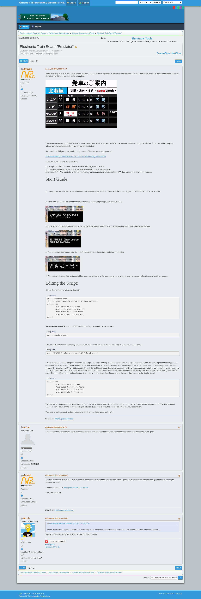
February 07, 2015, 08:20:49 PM (56, 475)
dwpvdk (27, 69)
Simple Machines (38, 593)
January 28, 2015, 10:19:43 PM (56, 427)
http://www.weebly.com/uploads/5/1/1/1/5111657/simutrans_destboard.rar (76, 156)
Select (53, 295)
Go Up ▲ (179, 593)
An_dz (26, 518)
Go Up (22, 567)
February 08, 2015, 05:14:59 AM (56, 518)
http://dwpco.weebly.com (64, 419)
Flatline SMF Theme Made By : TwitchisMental (34, 596)
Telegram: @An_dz (52, 547)
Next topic (176, 53)
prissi (26, 427)
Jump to (146, 578)
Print (178, 61)
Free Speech (50, 545)
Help (160, 593)
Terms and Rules (168, 593)
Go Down (24, 61)
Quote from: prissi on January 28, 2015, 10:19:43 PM (69, 524)
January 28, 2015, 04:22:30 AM (56, 69)
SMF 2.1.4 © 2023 (25, 593)
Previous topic (163, 53)
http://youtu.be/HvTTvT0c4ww (76, 488)
